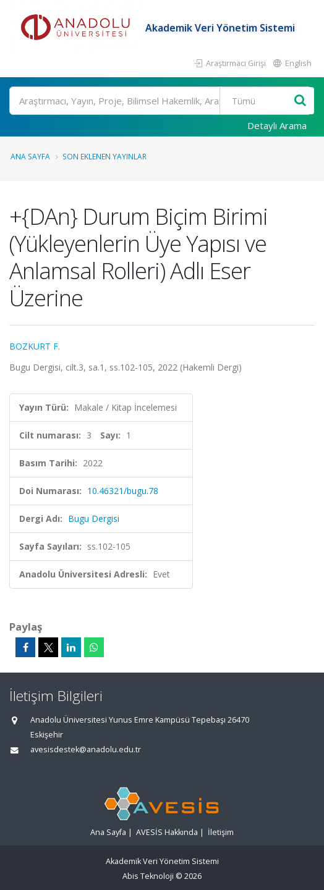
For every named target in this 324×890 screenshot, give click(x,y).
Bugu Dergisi (93, 518)
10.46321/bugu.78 (122, 491)
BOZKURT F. (34, 346)
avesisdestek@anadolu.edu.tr (85, 749)
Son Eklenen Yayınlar (104, 156)
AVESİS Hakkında (167, 832)
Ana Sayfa (30, 156)
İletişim (221, 832)
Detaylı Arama (277, 125)
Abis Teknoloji (148, 876)
